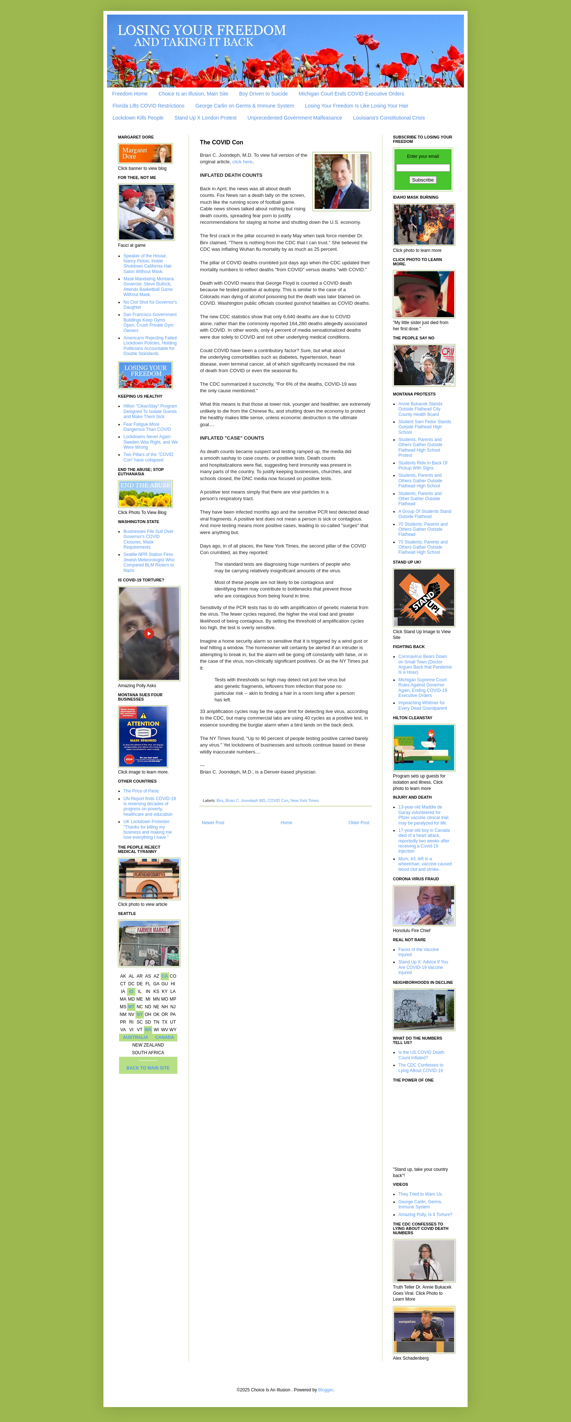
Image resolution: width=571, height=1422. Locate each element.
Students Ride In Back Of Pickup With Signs (423, 465)
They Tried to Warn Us (420, 1194)
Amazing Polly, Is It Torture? (425, 1214)
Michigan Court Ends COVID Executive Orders (351, 94)
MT (131, 1006)
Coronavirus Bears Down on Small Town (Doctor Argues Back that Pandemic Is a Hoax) (425, 664)
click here (242, 161)
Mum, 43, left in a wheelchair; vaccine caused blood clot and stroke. (425, 864)
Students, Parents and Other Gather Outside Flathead (420, 499)
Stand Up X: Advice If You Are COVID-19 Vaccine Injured (423, 967)
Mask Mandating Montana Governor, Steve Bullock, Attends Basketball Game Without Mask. (148, 286)
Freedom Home (129, 94)
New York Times (305, 800)
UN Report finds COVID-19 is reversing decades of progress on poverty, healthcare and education (149, 806)
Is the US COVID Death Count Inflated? (421, 1055)
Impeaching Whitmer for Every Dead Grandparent (422, 705)
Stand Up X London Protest (205, 118)
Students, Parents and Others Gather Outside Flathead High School (420, 480)
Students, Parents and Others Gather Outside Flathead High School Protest (420, 447)
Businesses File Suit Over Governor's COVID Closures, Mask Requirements (148, 539)
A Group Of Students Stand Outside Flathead (424, 514)
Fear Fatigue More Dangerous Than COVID (147, 427)
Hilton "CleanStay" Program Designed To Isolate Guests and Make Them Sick (150, 411)
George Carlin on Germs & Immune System (245, 106)
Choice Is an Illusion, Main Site (193, 94)
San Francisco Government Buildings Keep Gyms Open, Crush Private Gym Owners (150, 322)
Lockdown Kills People (138, 118)
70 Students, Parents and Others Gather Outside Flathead (423, 529)
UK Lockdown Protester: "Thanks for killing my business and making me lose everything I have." (147, 829)
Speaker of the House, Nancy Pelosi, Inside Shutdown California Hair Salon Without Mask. (147, 263)
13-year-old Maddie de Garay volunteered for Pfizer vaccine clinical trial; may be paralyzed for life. (423, 814)
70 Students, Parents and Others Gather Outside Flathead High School (423, 547)
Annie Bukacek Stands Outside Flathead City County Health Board (420, 409)
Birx (220, 800)
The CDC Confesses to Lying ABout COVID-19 (420, 1068)
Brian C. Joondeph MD (245, 800)
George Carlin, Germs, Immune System (420, 1204)
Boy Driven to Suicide (263, 94)
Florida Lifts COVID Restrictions (149, 106)
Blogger (325, 1389)
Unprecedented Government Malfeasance (295, 118)
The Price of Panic (141, 791)
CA (164, 976)
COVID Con (278, 800)
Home (286, 822)
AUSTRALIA (135, 1037)
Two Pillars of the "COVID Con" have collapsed (148, 457)
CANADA (164, 1037)
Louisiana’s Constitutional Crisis (389, 118)
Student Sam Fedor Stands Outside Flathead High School (424, 427)
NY (140, 1014)
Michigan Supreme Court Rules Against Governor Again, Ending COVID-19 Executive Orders (422, 687)
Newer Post (213, 822)
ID (131, 991)
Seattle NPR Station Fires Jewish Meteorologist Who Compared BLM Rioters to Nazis (148, 562)
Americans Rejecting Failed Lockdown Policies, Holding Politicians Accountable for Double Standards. (150, 345)
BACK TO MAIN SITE (147, 1068)
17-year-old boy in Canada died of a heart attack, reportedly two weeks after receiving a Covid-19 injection (424, 841)
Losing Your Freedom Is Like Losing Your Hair (356, 106)
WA (148, 1029)
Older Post (358, 822)
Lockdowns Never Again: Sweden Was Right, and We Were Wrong (150, 442)
